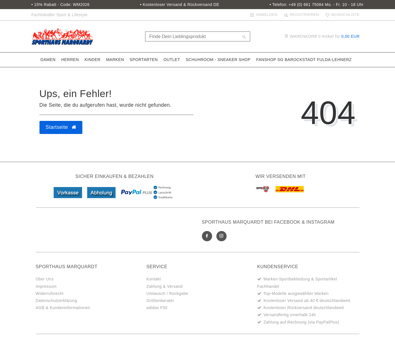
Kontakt (154, 279)
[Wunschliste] (341, 14)
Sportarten (144, 59)
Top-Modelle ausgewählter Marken (296, 293)
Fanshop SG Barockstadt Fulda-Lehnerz (304, 59)
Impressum (46, 286)
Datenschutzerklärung (56, 300)
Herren (70, 59)
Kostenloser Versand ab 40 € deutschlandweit (307, 300)
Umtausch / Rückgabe (167, 293)
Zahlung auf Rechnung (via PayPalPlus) (301, 322)
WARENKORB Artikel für (322, 36)
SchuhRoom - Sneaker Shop (218, 59)
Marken (115, 59)
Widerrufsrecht (50, 293)
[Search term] (197, 36)
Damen (48, 59)
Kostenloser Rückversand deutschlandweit (304, 307)
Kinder (93, 59)
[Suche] (244, 37)
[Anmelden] (263, 14)
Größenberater (160, 300)
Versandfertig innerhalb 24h (290, 314)
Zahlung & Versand (165, 286)
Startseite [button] (61, 127)
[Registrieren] (301, 14)
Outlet (172, 59)
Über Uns (45, 279)
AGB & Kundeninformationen (63, 307)
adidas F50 (157, 307)
